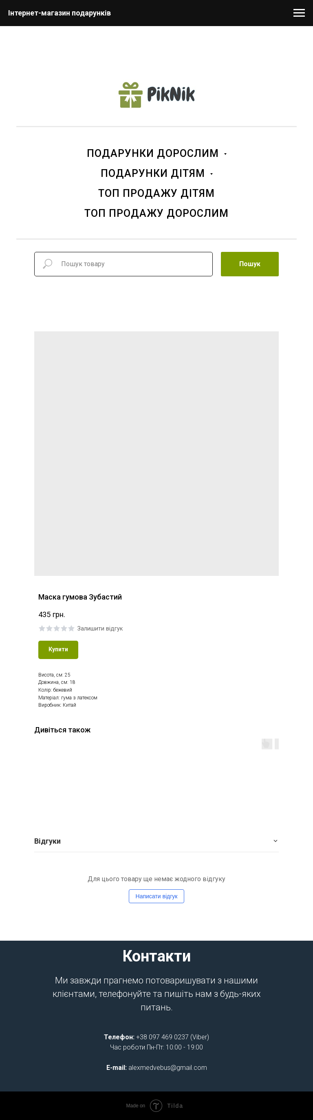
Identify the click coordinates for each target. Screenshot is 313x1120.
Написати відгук (157, 896)
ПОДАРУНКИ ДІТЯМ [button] (154, 173)
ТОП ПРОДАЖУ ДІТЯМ (156, 193)
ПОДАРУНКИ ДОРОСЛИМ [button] (154, 153)
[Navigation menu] (299, 13)
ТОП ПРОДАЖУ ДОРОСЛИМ (156, 213)
